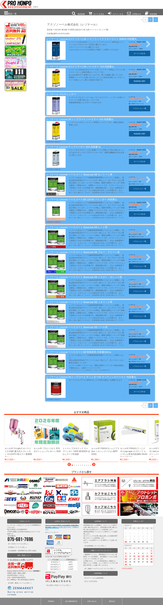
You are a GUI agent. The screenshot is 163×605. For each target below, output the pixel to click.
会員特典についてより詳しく (96, 546)
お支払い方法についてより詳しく (60, 585)
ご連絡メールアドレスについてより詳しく (101, 568)
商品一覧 (10, 13)
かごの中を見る (92, 581)
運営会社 (112, 601)
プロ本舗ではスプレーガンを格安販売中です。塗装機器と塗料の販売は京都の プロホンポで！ (15, 3)
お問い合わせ (91, 601)
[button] (69, 465)
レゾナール (135, 97)
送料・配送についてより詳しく (21, 583)
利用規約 (51, 601)
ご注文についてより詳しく (19, 544)
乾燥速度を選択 (142, 81)
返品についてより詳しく (18, 547)
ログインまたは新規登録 (95, 578)
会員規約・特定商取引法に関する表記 (23, 551)
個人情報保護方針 (71, 601)
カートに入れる (142, 53)
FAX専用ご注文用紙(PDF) (18, 529)
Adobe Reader (24, 532)
